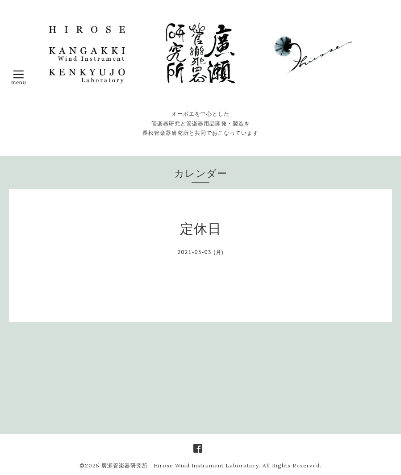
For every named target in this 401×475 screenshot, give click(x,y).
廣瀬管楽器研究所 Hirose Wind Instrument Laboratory (180, 465)
